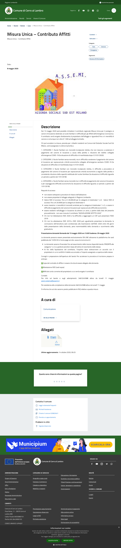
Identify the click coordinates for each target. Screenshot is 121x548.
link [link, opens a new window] (79, 536)
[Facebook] (78, 10)
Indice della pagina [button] (14, 124)
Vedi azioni (94, 39)
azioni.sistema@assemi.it (50, 281)
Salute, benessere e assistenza (71, 485)
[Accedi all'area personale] (106, 2)
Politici (7, 492)
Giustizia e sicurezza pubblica (70, 479)
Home (9, 26)
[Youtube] (83, 10)
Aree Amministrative (11, 482)
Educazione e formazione (69, 475)
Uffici (6, 485)
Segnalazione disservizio (40, 512)
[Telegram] (92, 10)
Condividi (93, 35)
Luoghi (91, 494)
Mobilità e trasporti (39, 488)
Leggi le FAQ (37, 516)
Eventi (91, 498)
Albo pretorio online (67, 512)
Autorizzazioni (65, 489)
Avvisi (91, 485)
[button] (60, 545)
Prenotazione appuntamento (42, 509)
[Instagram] (87, 10)
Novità (16, 26)
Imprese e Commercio (40, 482)
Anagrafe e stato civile (40, 478)
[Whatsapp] (97, 10)
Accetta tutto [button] (53, 540)
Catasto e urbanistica (40, 485)
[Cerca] (114, 10)
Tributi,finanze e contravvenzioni (71, 482)
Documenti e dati (10, 499)
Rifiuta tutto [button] (68, 540)
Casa (29, 26)
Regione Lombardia (11, 2)
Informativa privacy (67, 516)
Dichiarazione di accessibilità (70, 522)
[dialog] (60, 536)
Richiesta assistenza (39, 519)
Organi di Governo (11, 478)
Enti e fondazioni (10, 488)
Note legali (64, 519)
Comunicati (92, 482)
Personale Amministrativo (13, 495)
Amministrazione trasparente (70, 509)
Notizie (22, 26)
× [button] (119, 527)
